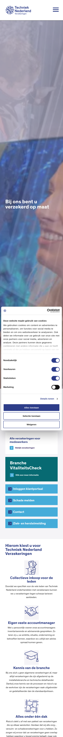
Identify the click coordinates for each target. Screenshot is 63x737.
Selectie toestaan (31, 416)
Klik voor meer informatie (27, 475)
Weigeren (31, 424)
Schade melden (23, 500)
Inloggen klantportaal (28, 489)
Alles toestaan (31, 407)
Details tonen (47, 399)
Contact (18, 512)
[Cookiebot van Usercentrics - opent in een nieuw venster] (47, 311)
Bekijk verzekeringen (25, 448)
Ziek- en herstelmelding (29, 523)
